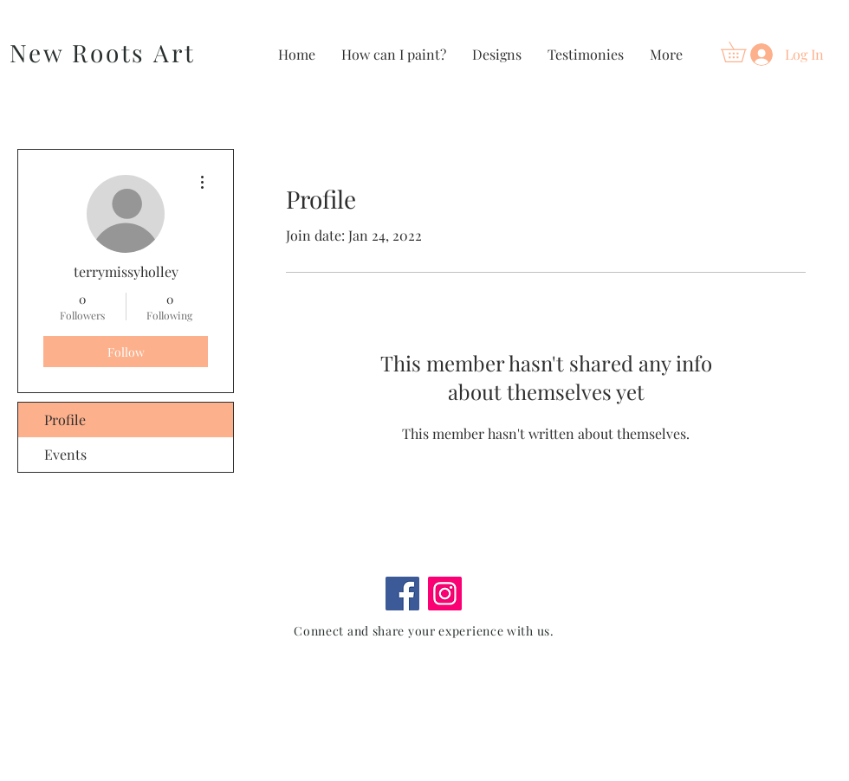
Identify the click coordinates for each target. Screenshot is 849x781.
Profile (65, 419)
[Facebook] (402, 593)
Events (65, 454)
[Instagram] (445, 593)
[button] (743, 52)
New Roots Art (102, 52)
